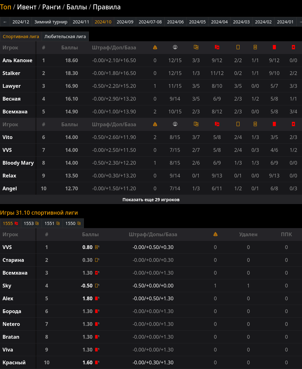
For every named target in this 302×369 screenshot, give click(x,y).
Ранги (51, 6)
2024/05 (197, 22)
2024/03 (241, 22)
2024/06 (175, 22)
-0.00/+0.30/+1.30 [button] (153, 362)
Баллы (76, 6)
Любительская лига (65, 36)
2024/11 (81, 22)
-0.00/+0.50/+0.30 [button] (153, 247)
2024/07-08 (150, 22)
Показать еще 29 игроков (151, 199)
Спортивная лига (21, 36)
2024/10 (103, 22)
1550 (73, 223)
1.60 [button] (88, 362)
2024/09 (125, 22)
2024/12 (21, 22)
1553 (31, 223)
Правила (106, 6)
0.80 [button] (88, 247)
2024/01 (285, 22)
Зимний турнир (50, 22)
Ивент (26, 6)
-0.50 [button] (87, 285)
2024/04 (219, 22)
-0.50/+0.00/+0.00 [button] (153, 285)
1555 (10, 223)
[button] (18, 60)
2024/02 (263, 22)
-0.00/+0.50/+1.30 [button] (153, 298)
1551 (52, 223)
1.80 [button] (88, 298)
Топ (5, 6)
